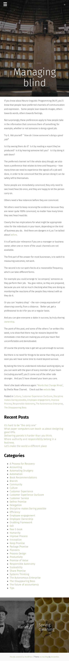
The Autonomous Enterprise (49, 403)
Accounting (16, 467)
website (47, 389)
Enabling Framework (21, 522)
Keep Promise (17, 543)
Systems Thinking (19, 574)
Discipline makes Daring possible (28, 508)
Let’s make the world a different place (25, 446)
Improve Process (19, 536)
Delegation (16, 505)
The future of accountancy (24, 584)
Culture (17, 396)
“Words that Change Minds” (50, 385)
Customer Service (19, 498)
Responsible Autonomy (24, 403)
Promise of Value (19, 560)
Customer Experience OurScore (37, 396)
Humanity (15, 532)
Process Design (18, 553)
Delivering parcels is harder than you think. (28, 435)
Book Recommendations (23, 477)
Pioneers (15, 550)
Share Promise (18, 570)
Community (16, 484)
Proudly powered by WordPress (21, 657)
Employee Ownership (21, 519)
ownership (9, 321)
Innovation (16, 539)
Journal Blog (44, 657)
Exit (12, 525)
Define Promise (18, 501)
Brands (14, 481)
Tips (12, 588)
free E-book (16, 529)
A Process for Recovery (22, 463)
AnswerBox (55, 657)
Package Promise (19, 546)
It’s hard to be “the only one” (20, 425)
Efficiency (15, 512)
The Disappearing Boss (15, 407)
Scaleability (16, 567)
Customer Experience (21, 491)
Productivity (16, 557)
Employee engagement (38, 400)
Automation (16, 474)
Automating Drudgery (21, 470)
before (13, 234)
